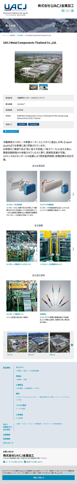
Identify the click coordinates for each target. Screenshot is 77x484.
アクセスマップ (12, 131)
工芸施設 (20, 418)
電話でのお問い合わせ (35, 462)
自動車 (19, 371)
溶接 (18, 424)
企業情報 (12, 35)
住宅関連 (20, 388)
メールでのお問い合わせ (14, 462)
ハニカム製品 (21, 408)
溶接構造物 (28, 388)
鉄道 (25, 371)
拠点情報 (20, 35)
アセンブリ (46, 424)
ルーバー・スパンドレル (63, 397)
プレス (31, 424)
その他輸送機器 (34, 371)
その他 (37, 388)
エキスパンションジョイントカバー (27, 397)
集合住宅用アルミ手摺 (46, 397)
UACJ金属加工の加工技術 (7, 427)
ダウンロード (8, 443)
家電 (25, 379)
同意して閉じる (38, 477)
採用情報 (6, 439)
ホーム (5, 35)
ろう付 (24, 424)
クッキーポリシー (69, 473)
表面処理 (38, 424)
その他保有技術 (57, 424)
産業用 (19, 379)
